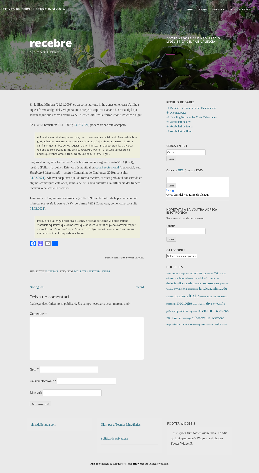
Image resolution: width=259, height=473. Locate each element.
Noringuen (37, 287)
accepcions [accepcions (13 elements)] (184, 273)
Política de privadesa (114, 438)
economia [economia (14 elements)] (198, 283)
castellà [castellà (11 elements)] (222, 273)
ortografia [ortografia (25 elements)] (219, 303)
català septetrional (107, 167)
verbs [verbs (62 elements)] (217, 324)
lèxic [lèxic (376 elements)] (193, 295)
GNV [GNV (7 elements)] (176, 289)
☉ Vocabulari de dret (178, 121)
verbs (106, 271)
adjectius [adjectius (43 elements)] (196, 273)
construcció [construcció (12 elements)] (213, 278)
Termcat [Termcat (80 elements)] (217, 318)
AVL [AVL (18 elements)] (216, 273)
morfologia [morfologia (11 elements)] (171, 304)
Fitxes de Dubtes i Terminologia (34, 9)
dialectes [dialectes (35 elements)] (172, 283)
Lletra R (53, 52)
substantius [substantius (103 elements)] (201, 318)
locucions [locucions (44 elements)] (181, 296)
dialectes (81, 271)
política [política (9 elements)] (169, 311)
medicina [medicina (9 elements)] (224, 297)
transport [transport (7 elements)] (209, 325)
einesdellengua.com (43, 424)
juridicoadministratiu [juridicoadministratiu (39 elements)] (213, 288)
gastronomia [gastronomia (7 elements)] (224, 284)
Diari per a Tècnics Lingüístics (121, 424)
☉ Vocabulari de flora (179, 131)
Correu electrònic (43, 381)
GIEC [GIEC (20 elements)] (169, 288)
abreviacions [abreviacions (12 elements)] (172, 273)
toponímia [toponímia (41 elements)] (173, 324)
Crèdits (218, 9)
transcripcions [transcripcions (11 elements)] (198, 324)
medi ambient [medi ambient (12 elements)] (213, 296)
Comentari (38, 314)
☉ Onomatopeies (176, 112)
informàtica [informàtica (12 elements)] (193, 288)
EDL (181, 170)
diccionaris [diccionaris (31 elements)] (185, 283)
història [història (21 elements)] (182, 288)
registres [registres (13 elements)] (193, 311)
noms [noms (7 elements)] (195, 304)
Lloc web (36, 393)
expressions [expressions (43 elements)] (211, 283)
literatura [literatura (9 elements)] (170, 297)
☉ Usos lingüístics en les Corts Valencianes (191, 117)
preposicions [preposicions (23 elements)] (180, 311)
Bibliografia (197, 9)
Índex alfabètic (242, 9)
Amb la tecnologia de (107, 463)
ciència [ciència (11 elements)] (169, 278)
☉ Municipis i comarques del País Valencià (191, 108)
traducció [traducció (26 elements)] (186, 324)
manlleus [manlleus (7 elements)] (202, 297)
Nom (34, 369)
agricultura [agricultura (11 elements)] (208, 273)
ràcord (140, 287)
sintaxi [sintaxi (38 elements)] (178, 318)
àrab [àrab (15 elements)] (224, 324)
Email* (186, 229)
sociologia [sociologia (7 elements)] (187, 319)
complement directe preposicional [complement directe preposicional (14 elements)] (190, 278)
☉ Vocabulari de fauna (179, 126)
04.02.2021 (81, 125)
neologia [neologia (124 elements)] (184, 303)
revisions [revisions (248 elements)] (206, 310)
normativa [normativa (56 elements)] (205, 303)
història (95, 271)
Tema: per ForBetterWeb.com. (147, 463)
